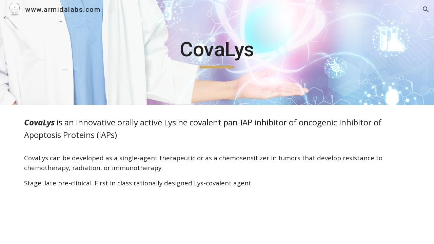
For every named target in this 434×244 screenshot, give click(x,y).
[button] (426, 9)
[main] (217, 52)
